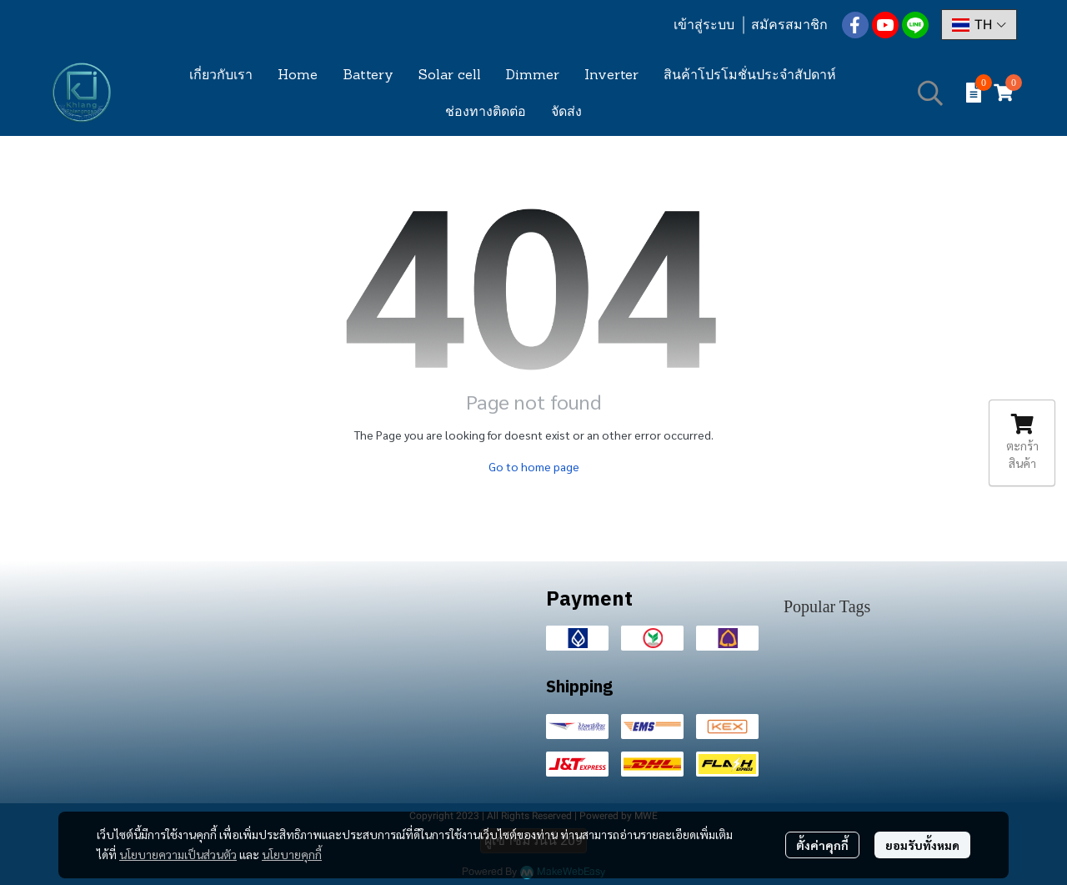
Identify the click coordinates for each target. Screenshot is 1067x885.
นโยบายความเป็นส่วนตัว (178, 854)
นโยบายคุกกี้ (292, 854)
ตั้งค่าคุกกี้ (822, 844)
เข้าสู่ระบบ (704, 25)
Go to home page (533, 466)
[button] (979, 24)
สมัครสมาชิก (789, 25)
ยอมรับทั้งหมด (922, 844)
